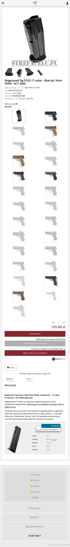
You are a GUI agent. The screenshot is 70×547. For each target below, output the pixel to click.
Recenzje (10, 385)
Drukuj (10, 367)
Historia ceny (11, 103)
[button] (15, 379)
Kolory (8, 106)
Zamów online (35, 333)
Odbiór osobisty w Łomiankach (35, 353)
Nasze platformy (35, 526)
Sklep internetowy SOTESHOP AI (59, 545)
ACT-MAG (17, 93)
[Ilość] (58, 322)
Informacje (35, 508)
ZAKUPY (35, 517)
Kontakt (35, 536)
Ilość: (54, 322)
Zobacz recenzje (33, 87)
